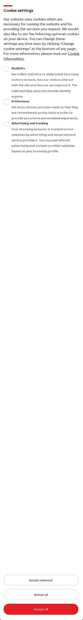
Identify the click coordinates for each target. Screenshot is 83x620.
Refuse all (41, 595)
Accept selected (40, 580)
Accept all (41, 609)
